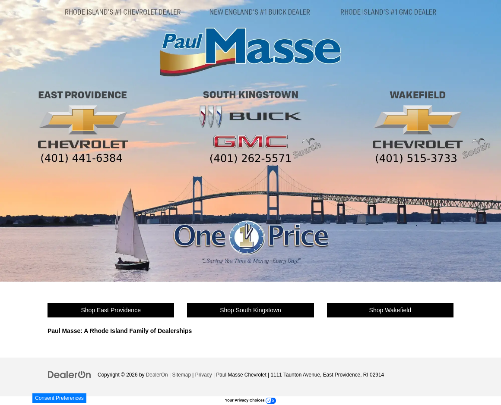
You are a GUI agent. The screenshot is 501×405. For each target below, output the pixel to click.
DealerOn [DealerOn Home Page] (157, 375)
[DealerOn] (70, 374)
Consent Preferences (59, 398)
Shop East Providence (111, 310)
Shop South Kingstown (250, 310)
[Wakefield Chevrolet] (421, 124)
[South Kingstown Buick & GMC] (255, 124)
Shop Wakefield (390, 310)
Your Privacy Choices (250, 400)
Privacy (203, 375)
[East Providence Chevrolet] (82, 124)
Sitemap (181, 375)
